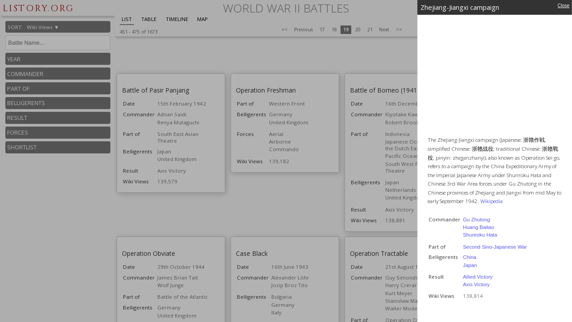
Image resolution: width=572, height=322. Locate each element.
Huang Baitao (478, 227)
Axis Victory (476, 284)
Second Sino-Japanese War (495, 247)
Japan (470, 265)
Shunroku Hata (480, 234)
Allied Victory (477, 277)
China (469, 257)
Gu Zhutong (476, 219)
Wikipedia (491, 201)
